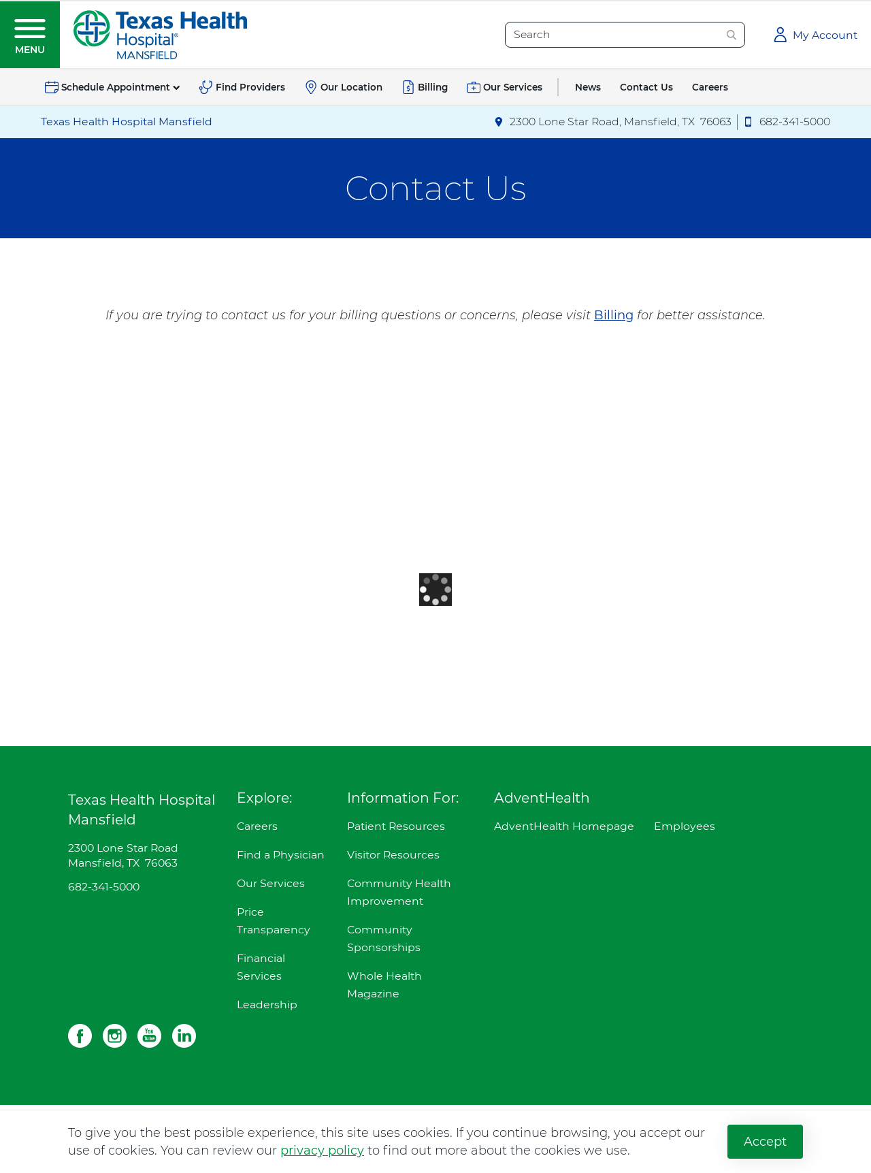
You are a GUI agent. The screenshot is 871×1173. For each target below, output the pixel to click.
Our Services (271, 883)
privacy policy (322, 1150)
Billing (614, 315)
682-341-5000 (103, 886)
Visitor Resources (393, 854)
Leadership (267, 1004)
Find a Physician (281, 854)
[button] (30, 34)
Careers (257, 826)
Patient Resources (396, 826)
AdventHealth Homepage (564, 826)
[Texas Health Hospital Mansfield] (160, 34)
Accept (765, 1141)
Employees (684, 826)
